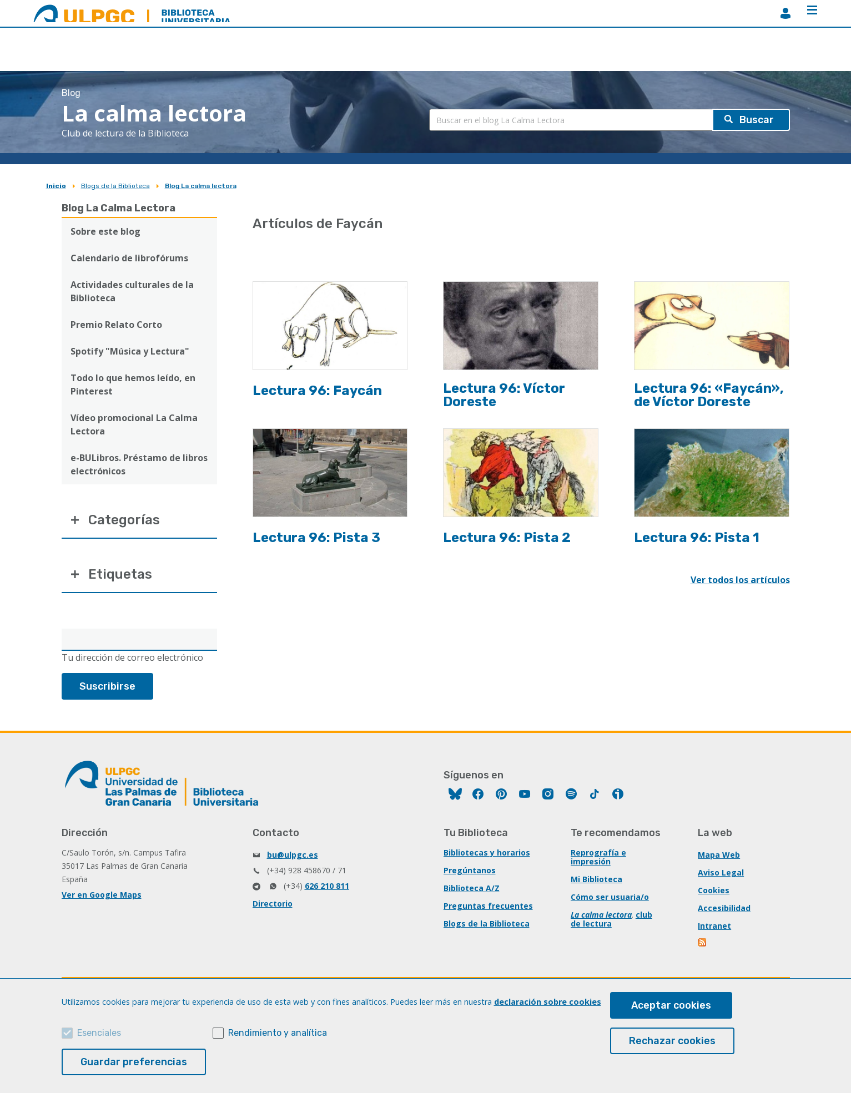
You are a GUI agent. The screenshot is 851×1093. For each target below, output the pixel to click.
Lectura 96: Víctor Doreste (504, 395)
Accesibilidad (724, 908)
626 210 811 (327, 886)
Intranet (714, 925)
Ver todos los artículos (740, 580)
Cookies (713, 890)
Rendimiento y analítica (277, 1033)
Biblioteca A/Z (472, 888)
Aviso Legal (721, 872)
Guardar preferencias (133, 1062)
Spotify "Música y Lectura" (130, 351)
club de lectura (611, 919)
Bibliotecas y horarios (487, 852)
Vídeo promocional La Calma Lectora (134, 424)
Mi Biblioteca (596, 879)
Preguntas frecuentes (488, 905)
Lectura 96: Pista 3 (316, 537)
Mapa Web (719, 854)
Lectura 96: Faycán (317, 390)
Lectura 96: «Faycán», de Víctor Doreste (709, 395)
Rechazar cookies (672, 1041)
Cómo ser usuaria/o (610, 897)
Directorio (273, 903)
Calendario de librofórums (129, 258)
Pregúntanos (470, 870)
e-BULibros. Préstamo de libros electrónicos (139, 464)
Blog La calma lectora (200, 186)
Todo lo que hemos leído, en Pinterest (133, 384)
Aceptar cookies (671, 1005)
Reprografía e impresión (598, 857)
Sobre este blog (105, 231)
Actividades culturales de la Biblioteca (132, 291)
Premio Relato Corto (116, 324)
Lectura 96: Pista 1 (696, 537)
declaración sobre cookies (547, 1001)
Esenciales (99, 1033)
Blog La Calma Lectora (118, 208)
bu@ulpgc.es (292, 854)
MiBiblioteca (785, 13)
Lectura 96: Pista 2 (507, 537)
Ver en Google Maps (102, 894)
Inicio (56, 186)
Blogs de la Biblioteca (115, 186)
